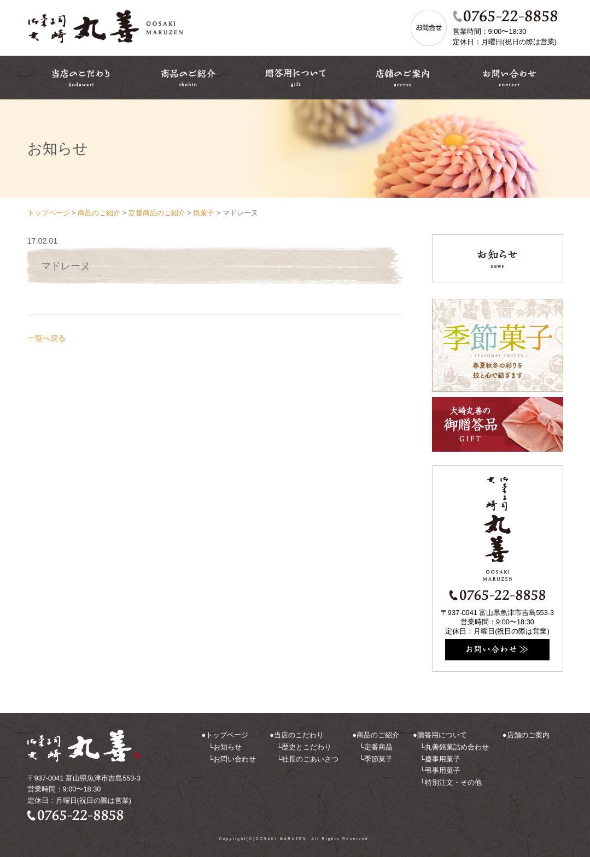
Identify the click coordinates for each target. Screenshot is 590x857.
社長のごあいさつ (310, 759)
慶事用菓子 (442, 759)
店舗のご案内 (528, 735)
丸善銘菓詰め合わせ (457, 747)
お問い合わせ (234, 759)
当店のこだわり (299, 735)
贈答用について (442, 735)
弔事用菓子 (442, 770)
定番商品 (378, 747)
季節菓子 (378, 759)
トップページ (227, 735)
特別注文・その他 (453, 782)
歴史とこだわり (306, 747)
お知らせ (227, 747)
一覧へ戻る (46, 338)
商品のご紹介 (378, 735)
